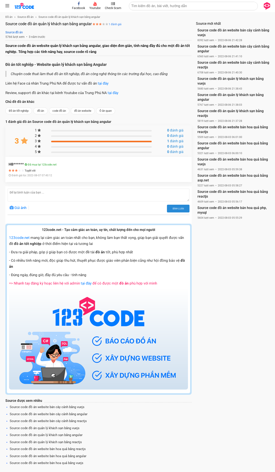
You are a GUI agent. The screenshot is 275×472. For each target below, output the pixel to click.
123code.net (19, 237)
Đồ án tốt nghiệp (19, 110)
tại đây (103, 83)
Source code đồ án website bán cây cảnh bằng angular (48, 414)
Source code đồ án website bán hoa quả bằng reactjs (48, 449)
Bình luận (178, 208)
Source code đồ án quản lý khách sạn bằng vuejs (44, 428)
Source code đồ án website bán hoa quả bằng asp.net (232, 177)
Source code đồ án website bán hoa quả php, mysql (232, 210)
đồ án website (82, 110)
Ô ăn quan (105, 110)
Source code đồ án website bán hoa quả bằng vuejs (46, 463)
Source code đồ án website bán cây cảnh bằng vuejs (47, 407)
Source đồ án (14, 32)
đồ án (40, 110)
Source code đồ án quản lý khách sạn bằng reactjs (46, 442)
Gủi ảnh (18, 208)
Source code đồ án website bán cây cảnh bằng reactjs (48, 421)
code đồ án (59, 110)
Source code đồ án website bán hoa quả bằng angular (48, 456)
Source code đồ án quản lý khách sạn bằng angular (46, 435)
